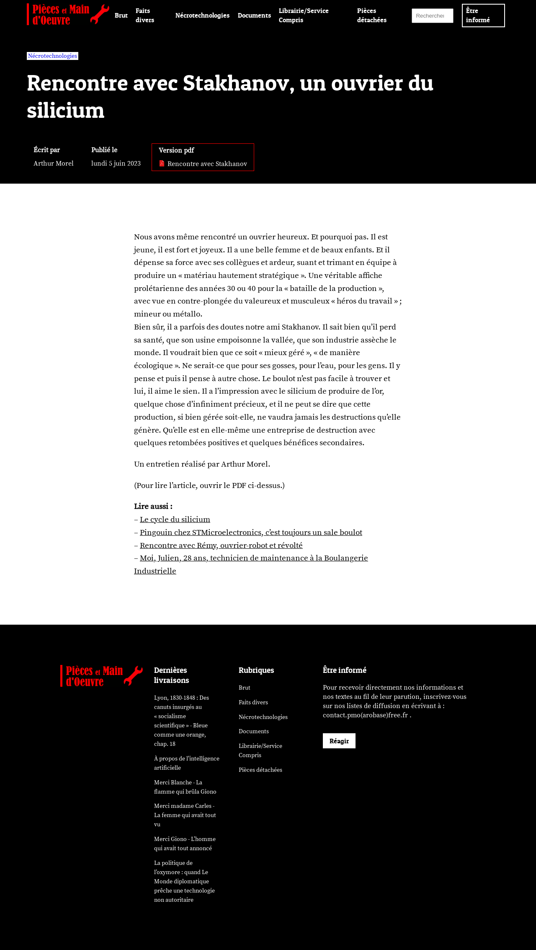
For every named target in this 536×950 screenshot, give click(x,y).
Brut (121, 15)
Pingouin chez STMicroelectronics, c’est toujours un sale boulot (251, 532)
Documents (254, 15)
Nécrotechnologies (202, 15)
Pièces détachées (260, 770)
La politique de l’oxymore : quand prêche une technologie (184, 881)
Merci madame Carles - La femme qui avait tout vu (185, 815)
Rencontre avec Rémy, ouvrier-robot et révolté (221, 545)
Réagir (339, 741)
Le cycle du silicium (175, 519)
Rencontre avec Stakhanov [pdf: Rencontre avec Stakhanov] (203, 164)
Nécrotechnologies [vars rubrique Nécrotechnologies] (52, 56)
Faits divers (253, 702)
